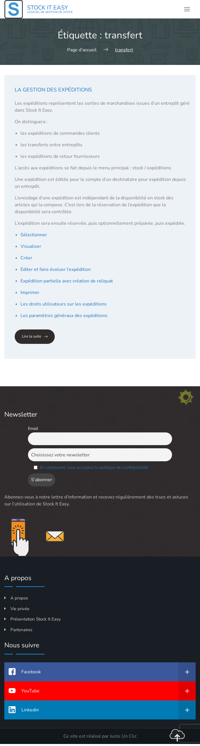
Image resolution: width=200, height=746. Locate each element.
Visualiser (30, 246)
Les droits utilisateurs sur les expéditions (63, 304)
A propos (16, 598)
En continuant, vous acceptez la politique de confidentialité (94, 467)
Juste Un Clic (123, 736)
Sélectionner (33, 235)
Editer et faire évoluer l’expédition (55, 269)
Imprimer (29, 292)
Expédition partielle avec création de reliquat (66, 281)
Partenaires (18, 630)
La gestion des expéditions (53, 89)
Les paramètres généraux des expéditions (63, 315)
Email (33, 428)
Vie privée (16, 609)
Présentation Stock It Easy (32, 619)
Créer (26, 258)
